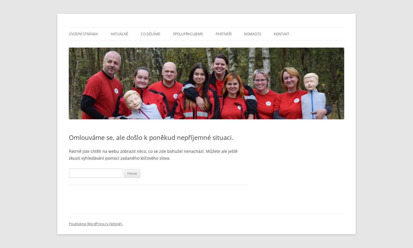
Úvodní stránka (83, 34)
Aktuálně (119, 34)
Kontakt (281, 34)
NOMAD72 (252, 34)
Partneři (223, 34)
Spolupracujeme (188, 34)
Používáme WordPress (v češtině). (96, 223)
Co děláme (150, 34)
